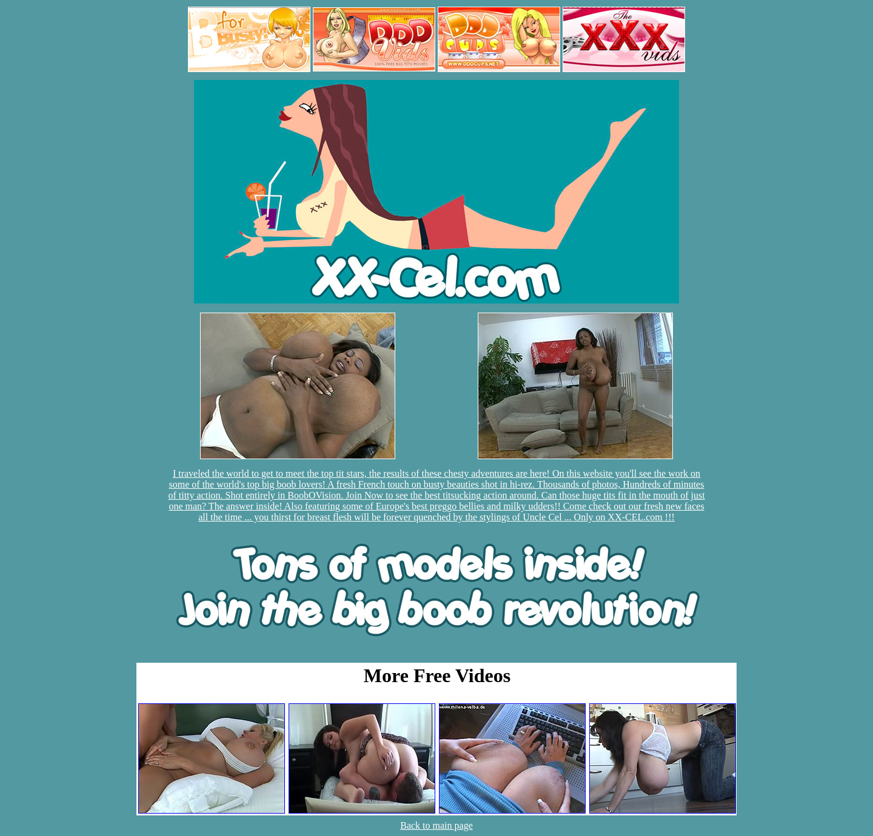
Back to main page (436, 825)
